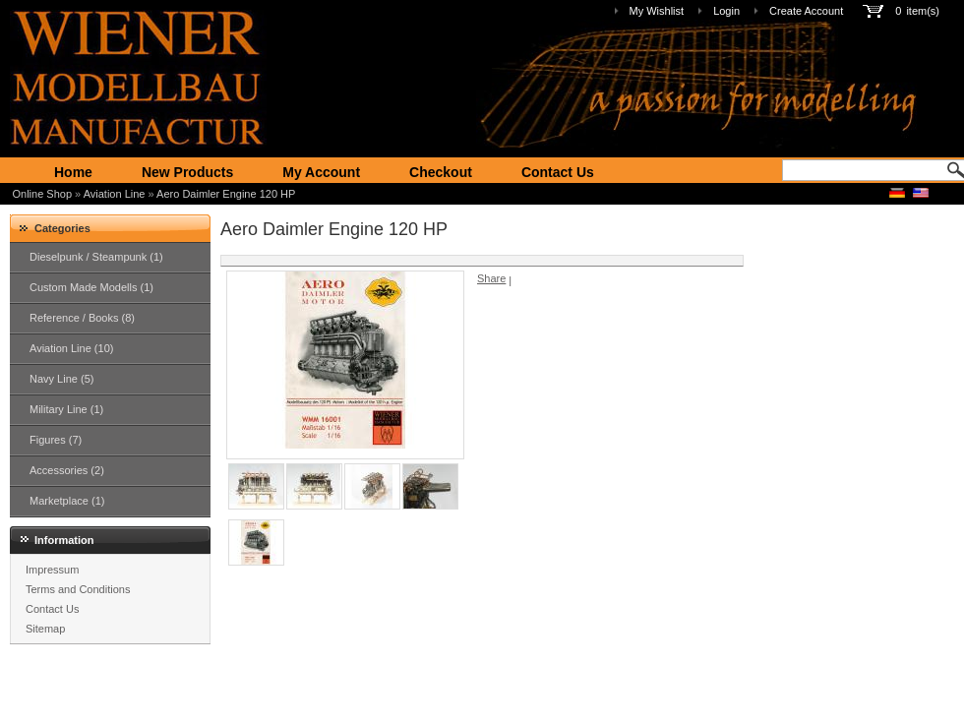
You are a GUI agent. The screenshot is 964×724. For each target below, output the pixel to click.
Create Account (806, 11)
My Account (321, 172)
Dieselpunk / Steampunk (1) (96, 257)
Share (491, 278)
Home (73, 172)
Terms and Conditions (78, 589)
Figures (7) (56, 440)
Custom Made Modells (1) (91, 287)
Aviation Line (115, 194)
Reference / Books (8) (82, 318)
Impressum (52, 569)
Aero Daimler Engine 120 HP (225, 194)
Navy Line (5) (61, 379)
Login (726, 11)
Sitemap (45, 628)
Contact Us (557, 172)
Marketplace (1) (67, 501)
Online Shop (43, 194)
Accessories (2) (67, 470)
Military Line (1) (66, 409)
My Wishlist (657, 11)
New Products (187, 172)
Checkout (440, 172)
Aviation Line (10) (71, 348)
